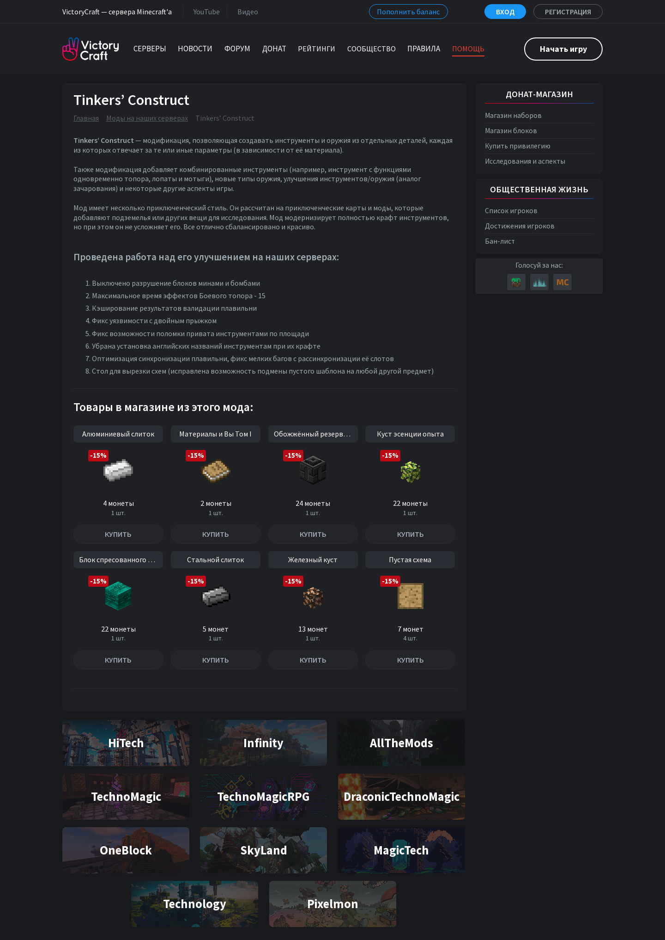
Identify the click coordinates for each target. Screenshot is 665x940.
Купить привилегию (517, 145)
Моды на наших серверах (147, 118)
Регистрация (568, 11)
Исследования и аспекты (525, 161)
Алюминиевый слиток (118, 433)
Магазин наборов (513, 115)
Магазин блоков (511, 130)
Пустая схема (410, 559)
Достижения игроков (520, 225)
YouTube (205, 11)
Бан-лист (500, 241)
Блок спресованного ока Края (121, 559)
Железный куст (313, 559)
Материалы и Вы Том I (215, 433)
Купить (118, 534)
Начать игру (563, 48)
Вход (505, 11)
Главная (86, 118)
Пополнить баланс (408, 11)
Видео (246, 11)
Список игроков (511, 210)
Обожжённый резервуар (314, 433)
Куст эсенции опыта (410, 433)
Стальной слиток (215, 559)
